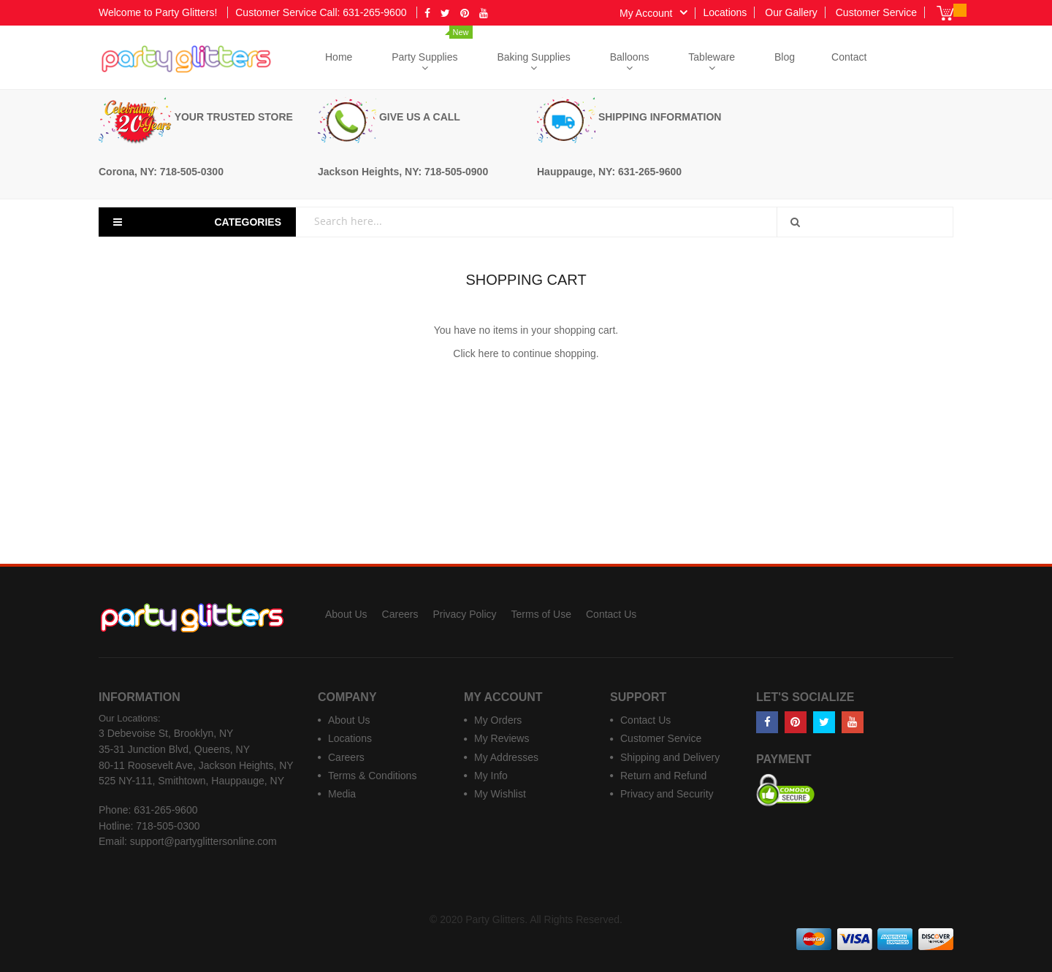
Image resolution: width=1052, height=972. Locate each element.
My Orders (498, 720)
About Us (346, 614)
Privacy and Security (667, 794)
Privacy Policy (464, 614)
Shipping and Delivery (670, 757)
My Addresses (506, 757)
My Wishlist (500, 794)
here (489, 353)
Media (342, 794)
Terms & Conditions (372, 775)
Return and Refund (663, 775)
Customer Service (876, 12)
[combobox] (545, 220)
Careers (400, 614)
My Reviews (501, 738)
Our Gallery (791, 12)
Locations (725, 12)
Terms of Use (541, 614)
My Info (491, 775)
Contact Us (611, 614)
